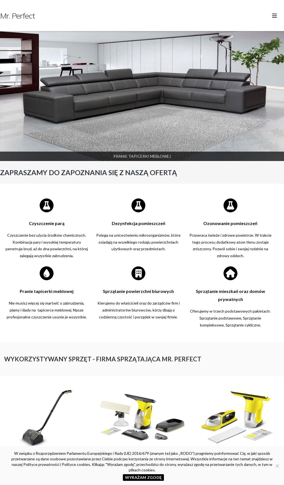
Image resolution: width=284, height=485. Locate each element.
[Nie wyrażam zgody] (277, 466)
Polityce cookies (76, 464)
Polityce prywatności (41, 464)
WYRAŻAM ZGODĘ (143, 477)
